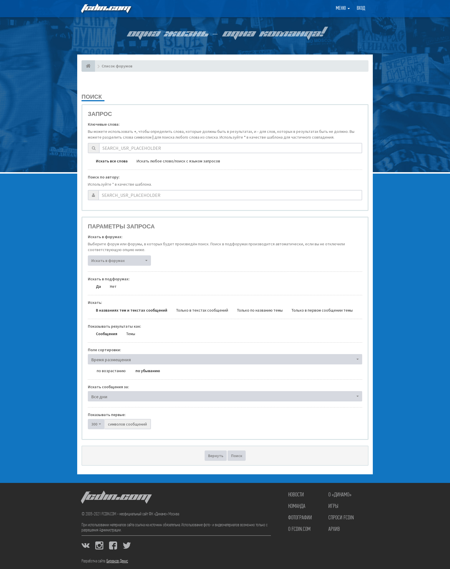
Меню (343, 8)
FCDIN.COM (106, 8)
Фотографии (300, 518)
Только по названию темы (260, 310)
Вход (361, 8)
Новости (296, 495)
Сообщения (106, 333)
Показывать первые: (107, 414)
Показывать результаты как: (114, 326)
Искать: (95, 302)
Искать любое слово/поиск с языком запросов (178, 161)
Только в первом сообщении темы (322, 310)
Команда (296, 506)
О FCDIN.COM (299, 529)
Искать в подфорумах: (109, 278)
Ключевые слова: (104, 124)
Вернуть (215, 455)
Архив (334, 529)
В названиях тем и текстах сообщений (131, 310)
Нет (113, 286)
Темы (130, 333)
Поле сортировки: (104, 349)
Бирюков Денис (117, 561)
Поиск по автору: (104, 177)
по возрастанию (111, 370)
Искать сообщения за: (108, 386)
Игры (333, 506)
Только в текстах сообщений (202, 310)
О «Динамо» (340, 495)
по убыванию (147, 370)
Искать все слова (112, 161)
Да (98, 286)
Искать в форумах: (105, 236)
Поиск (236, 455)
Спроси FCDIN (341, 518)
